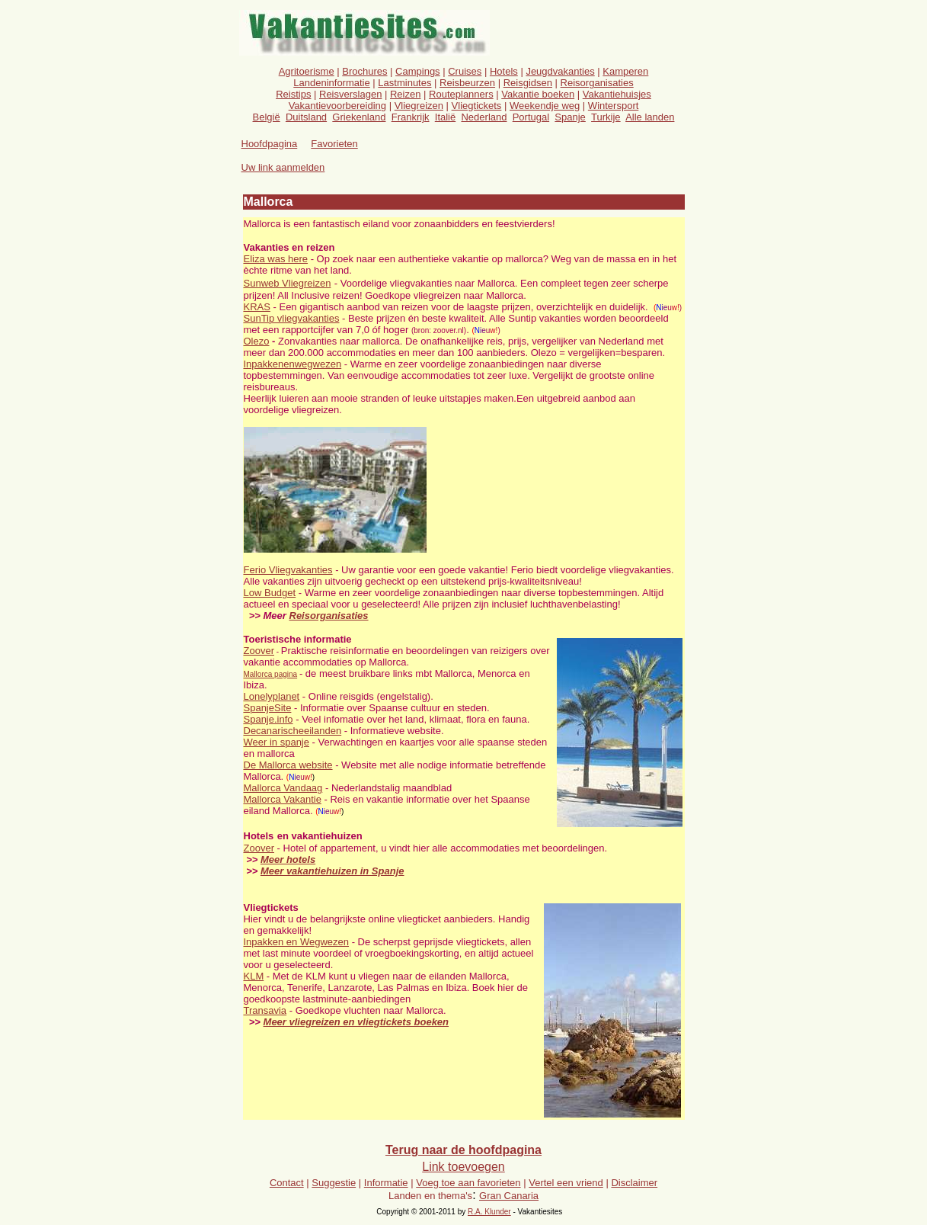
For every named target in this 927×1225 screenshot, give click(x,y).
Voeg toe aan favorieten (468, 1182)
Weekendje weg (545, 105)
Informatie (386, 1182)
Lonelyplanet (272, 696)
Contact (287, 1182)
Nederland (484, 117)
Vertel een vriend (566, 1182)
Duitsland (306, 117)
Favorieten (334, 143)
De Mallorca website (288, 765)
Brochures (364, 71)
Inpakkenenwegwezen (293, 364)
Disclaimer (634, 1182)
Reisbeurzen (467, 82)
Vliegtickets (477, 105)
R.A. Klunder (489, 1211)
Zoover (259, 650)
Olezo (257, 341)
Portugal (531, 117)
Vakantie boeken (537, 94)
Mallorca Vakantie (282, 799)
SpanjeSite (268, 708)
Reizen (405, 94)
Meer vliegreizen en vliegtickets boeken (356, 1022)
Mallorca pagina (271, 674)
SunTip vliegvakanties (292, 318)
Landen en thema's (430, 1195)
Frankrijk (411, 117)
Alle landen (649, 117)
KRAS (257, 307)
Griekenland (358, 117)
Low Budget (270, 592)
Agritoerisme (306, 71)
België (266, 117)
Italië (445, 117)
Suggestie (334, 1182)
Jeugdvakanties (560, 71)
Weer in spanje (276, 742)
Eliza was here (276, 259)
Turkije (606, 117)
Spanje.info (268, 719)
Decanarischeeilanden (293, 730)
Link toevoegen (463, 1166)
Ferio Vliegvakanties (288, 570)
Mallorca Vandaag (283, 788)
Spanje (570, 117)
